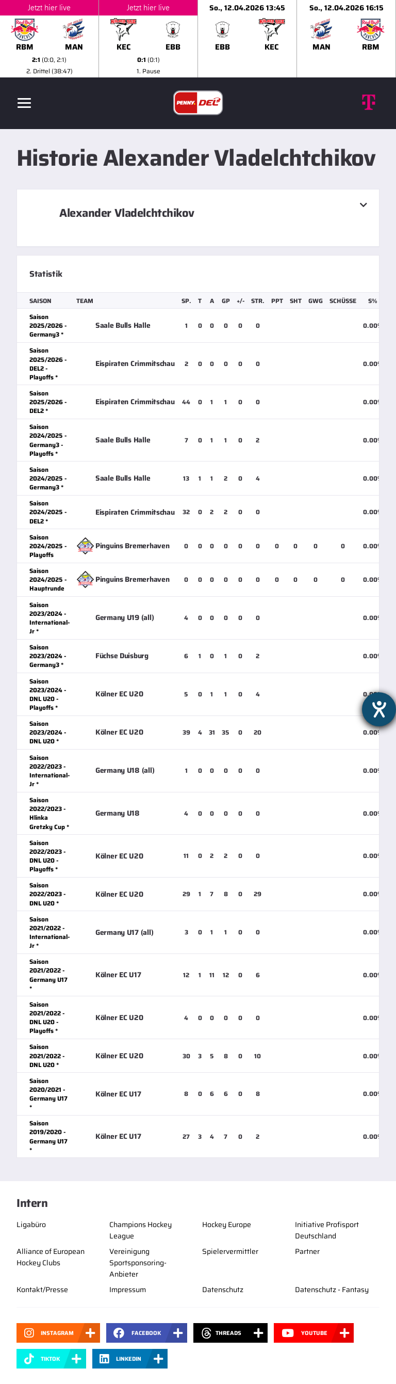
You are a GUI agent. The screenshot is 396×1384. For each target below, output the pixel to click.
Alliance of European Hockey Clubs (50, 1257)
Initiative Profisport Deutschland (327, 1230)
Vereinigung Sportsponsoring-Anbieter (138, 1263)
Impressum (127, 1289)
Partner (307, 1251)
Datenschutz (222, 1289)
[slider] (198, 38)
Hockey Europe (226, 1224)
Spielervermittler (230, 1251)
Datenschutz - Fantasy (332, 1289)
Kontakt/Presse (42, 1289)
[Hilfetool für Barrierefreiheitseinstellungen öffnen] (379, 709)
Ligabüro (31, 1224)
